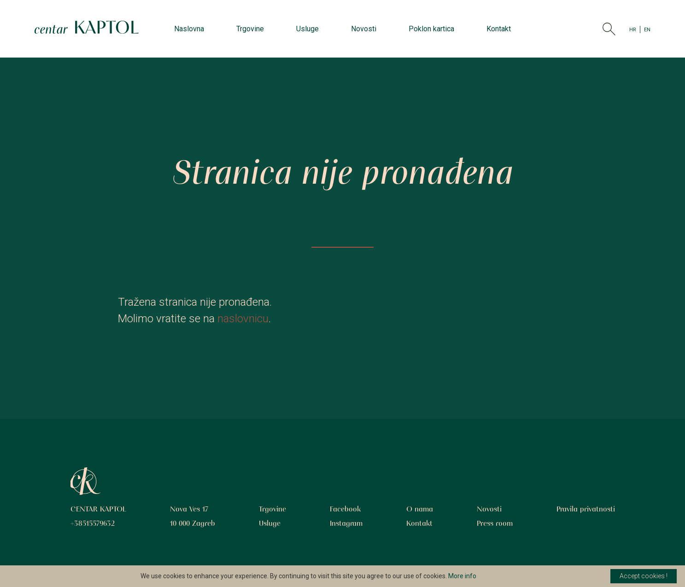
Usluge (307, 28)
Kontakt (498, 28)
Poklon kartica (431, 28)
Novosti (363, 28)
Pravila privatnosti (585, 509)
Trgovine (250, 28)
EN (647, 29)
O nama (419, 509)
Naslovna (189, 28)
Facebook (345, 509)
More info (462, 576)
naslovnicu (243, 318)
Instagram (346, 524)
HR (632, 29)
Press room (495, 524)
